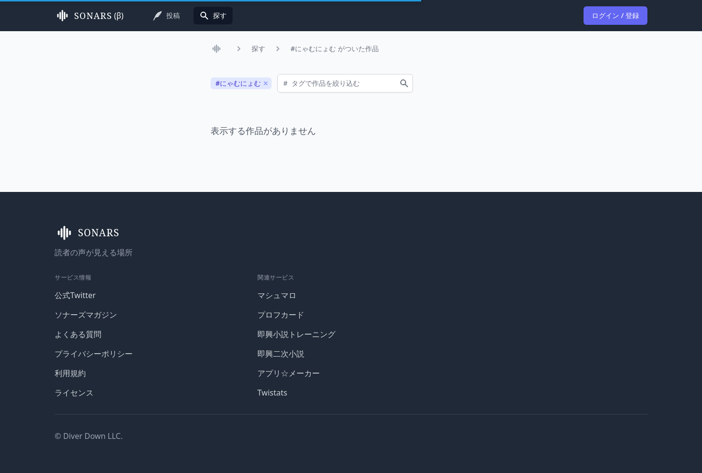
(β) (89, 15)
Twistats (272, 392)
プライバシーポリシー (94, 353)
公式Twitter (75, 295)
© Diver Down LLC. (89, 436)
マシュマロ (276, 295)
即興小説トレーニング (296, 334)
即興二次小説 (280, 353)
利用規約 (70, 373)
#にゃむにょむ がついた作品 (335, 48)
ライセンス (74, 392)
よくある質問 (78, 334)
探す (258, 48)
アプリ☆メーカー (288, 373)
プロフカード (280, 314)
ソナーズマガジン (86, 314)
